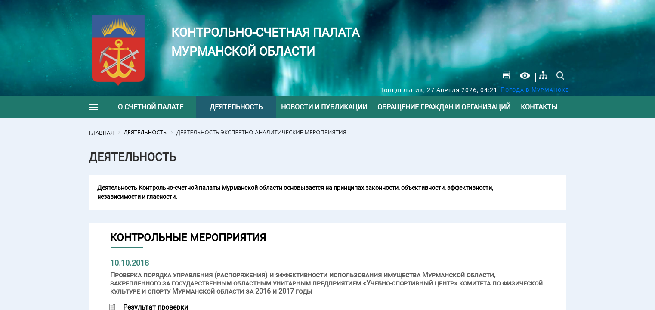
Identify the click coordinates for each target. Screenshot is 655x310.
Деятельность (236, 107)
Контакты (539, 107)
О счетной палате (150, 107)
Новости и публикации (324, 107)
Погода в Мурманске (535, 89)
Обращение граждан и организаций (443, 107)
